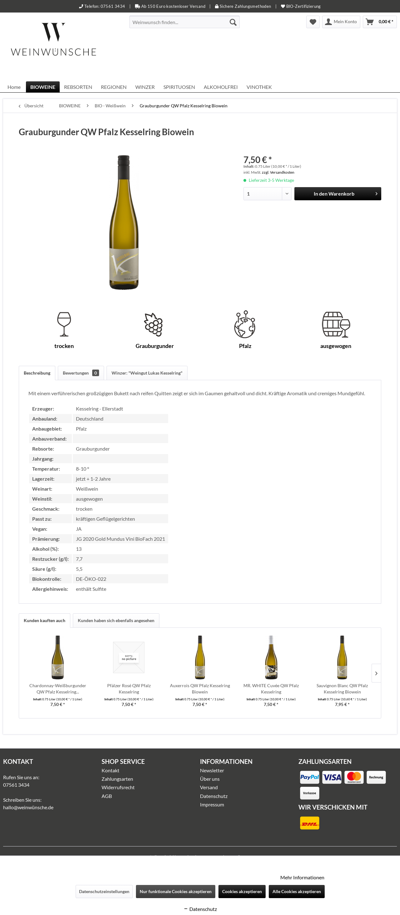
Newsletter (212, 770)
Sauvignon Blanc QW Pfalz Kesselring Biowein (342, 688)
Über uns (210, 779)
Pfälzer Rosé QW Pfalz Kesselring (129, 688)
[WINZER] (145, 86)
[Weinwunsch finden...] (184, 22)
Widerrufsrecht (118, 787)
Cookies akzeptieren (242, 891)
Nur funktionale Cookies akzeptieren (176, 891)
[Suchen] (233, 22)
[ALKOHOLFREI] (220, 86)
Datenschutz (214, 796)
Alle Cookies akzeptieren (296, 891)
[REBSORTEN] (78, 86)
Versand (209, 787)
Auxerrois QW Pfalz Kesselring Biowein (200, 688)
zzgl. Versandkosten (278, 172)
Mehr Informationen (302, 877)
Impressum (212, 804)
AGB (107, 796)
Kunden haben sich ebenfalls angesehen (116, 620)
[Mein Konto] (341, 22)
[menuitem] (184, 22)
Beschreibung (37, 373)
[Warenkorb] (380, 22)
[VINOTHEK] (259, 86)
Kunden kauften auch (44, 620)
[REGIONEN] (114, 86)
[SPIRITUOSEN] (179, 86)
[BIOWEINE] (43, 86)
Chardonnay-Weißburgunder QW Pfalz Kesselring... (57, 688)
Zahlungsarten (117, 779)
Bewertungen (81, 373)
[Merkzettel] (313, 22)
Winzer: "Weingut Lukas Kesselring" (147, 373)
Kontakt (110, 770)
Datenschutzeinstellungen (104, 891)
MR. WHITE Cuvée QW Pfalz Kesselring (271, 688)
